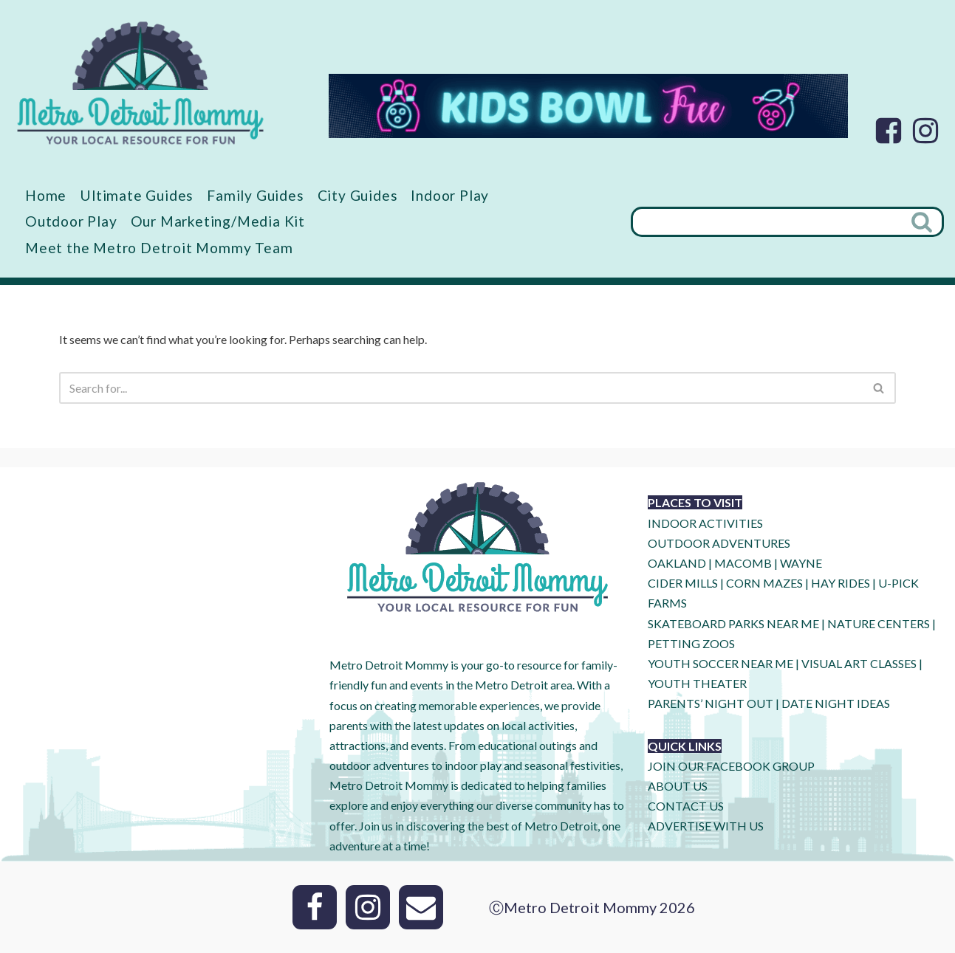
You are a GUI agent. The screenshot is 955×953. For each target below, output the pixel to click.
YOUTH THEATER (697, 683)
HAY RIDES (840, 583)
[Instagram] (925, 130)
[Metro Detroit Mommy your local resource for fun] (140, 82)
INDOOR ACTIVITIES (705, 523)
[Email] (421, 907)
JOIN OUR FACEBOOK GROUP (731, 766)
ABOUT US (678, 786)
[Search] (767, 222)
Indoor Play (450, 195)
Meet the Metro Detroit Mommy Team (158, 247)
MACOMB (743, 563)
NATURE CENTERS (878, 623)
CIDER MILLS (683, 583)
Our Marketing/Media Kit (218, 221)
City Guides (358, 195)
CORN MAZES (764, 583)
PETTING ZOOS (691, 643)
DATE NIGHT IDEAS (835, 703)
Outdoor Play (71, 221)
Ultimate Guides (137, 195)
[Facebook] (888, 130)
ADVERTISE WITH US (706, 826)
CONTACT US (686, 806)
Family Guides (255, 195)
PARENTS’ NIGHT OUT (710, 703)
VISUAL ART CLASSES (859, 663)
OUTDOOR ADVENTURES (719, 543)
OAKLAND (677, 563)
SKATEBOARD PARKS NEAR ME (734, 623)
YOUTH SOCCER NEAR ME (720, 663)
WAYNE (801, 563)
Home (45, 195)
